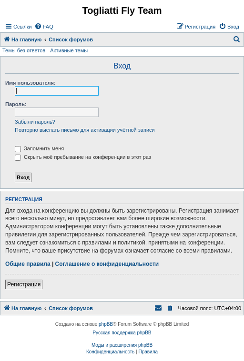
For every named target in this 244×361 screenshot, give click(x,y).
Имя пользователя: (30, 83)
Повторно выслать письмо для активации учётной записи (85, 130)
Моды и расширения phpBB (122, 345)
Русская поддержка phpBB (121, 332)
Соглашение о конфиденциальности (107, 264)
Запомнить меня (39, 148)
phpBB (106, 324)
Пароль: (16, 104)
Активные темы (69, 50)
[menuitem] (43, 26)
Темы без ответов (23, 50)
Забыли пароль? (35, 122)
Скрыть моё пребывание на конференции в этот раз (83, 157)
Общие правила (28, 264)
